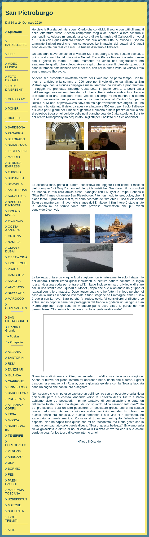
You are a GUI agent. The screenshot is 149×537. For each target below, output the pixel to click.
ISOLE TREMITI (11, 518)
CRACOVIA (16, 287)
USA (11, 463)
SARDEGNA (16, 127)
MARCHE (14, 505)
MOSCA (13, 420)
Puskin (14, 336)
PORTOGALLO (15, 445)
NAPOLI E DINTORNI (13, 203)
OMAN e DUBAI (12, 249)
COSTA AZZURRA (12, 228)
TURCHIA (15, 172)
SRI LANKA (16, 511)
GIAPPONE (16, 381)
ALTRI (12, 530)
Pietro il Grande (12, 328)
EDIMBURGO (17, 387)
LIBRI (12, 54)
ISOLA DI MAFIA (13, 213)
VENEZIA (14, 451)
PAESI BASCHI (11, 482)
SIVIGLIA (14, 281)
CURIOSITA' (16, 99)
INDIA (12, 414)
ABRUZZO (15, 457)
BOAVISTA (15, 184)
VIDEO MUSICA (11, 65)
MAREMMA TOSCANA (14, 491)
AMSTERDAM (17, 190)
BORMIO (14, 468)
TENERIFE (15, 435)
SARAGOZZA (17, 145)
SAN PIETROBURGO (16, 319)
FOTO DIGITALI (11, 78)
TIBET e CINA (17, 257)
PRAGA (13, 269)
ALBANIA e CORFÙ (14, 406)
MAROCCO (16, 298)
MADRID (14, 157)
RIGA (11, 363)
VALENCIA (15, 220)
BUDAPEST (16, 178)
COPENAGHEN (16, 308)
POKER (13, 108)
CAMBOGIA (16, 275)
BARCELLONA (18, 393)
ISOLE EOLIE (17, 263)
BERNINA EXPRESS (13, 164)
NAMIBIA (14, 242)
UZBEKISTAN (17, 499)
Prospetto (16, 342)
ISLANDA (14, 375)
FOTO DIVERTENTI (14, 87)
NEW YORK (16, 292)
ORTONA (14, 236)
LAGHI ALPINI (17, 151)
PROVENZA (16, 399)
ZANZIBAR (15, 369)
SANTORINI (16, 357)
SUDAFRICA (17, 196)
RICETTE (14, 118)
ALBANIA (14, 352)
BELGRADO (16, 139)
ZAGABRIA (15, 133)
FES (11, 474)
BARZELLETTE (16, 45)
